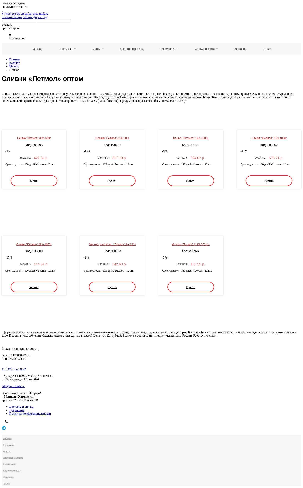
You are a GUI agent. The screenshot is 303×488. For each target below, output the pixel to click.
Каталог (14, 63)
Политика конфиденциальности (30, 413)
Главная (14, 59)
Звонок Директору (35, 17)
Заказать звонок (12, 17)
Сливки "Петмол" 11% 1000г (190, 138)
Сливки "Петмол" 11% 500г (112, 138)
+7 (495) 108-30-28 (14, 368)
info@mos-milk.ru (36, 13)
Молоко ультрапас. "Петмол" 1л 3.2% (112, 244)
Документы (16, 410)
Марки (13, 66)
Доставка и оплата (21, 406)
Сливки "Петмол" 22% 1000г (34, 244)
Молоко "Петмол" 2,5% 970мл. (191, 244)
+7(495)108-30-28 (151, 11)
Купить (33, 180)
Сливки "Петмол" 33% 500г (34, 138)
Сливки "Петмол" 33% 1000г (269, 138)
